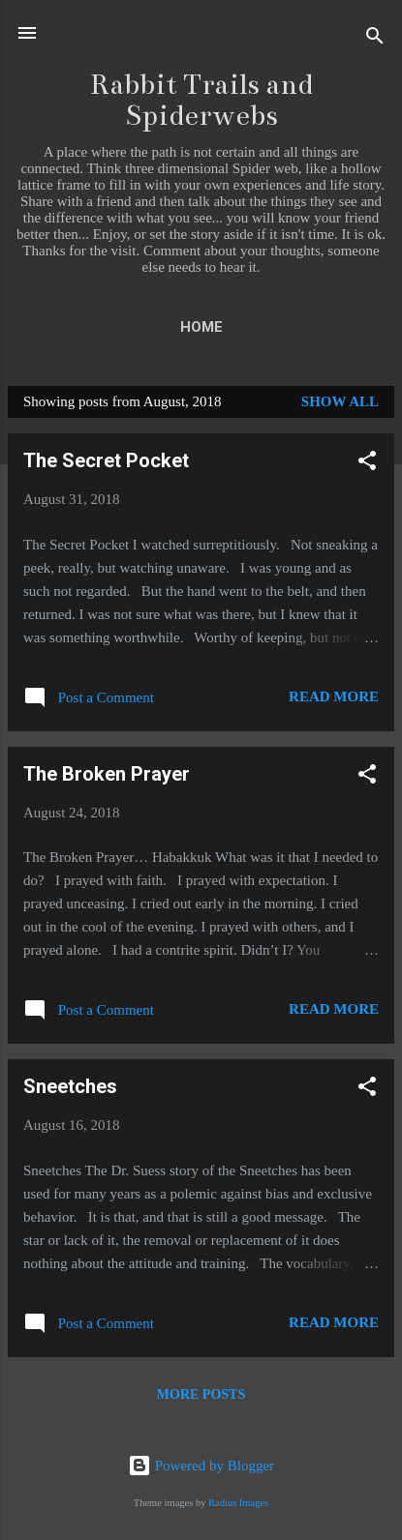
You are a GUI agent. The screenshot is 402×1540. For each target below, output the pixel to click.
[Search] (375, 39)
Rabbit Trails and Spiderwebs (201, 100)
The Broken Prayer (106, 773)
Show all (340, 401)
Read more (334, 696)
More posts (201, 1394)
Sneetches (70, 1086)
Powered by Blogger (201, 1465)
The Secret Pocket (106, 460)
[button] (367, 464)
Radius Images (238, 1502)
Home (201, 327)
